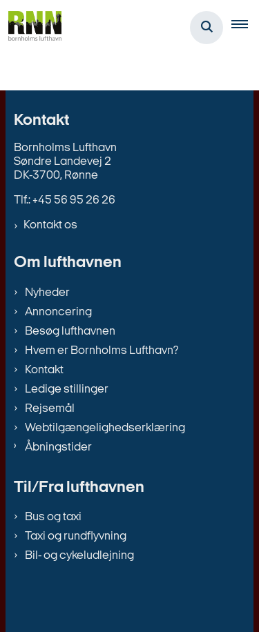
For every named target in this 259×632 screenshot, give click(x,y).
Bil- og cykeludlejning (79, 556)
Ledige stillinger (66, 389)
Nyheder (47, 293)
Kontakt (44, 370)
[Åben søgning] (206, 27)
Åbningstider (58, 447)
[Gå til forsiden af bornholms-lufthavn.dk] (30, 28)
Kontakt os (50, 225)
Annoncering (58, 312)
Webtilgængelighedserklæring (105, 428)
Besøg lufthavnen (70, 331)
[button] (245, 27)
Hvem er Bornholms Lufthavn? (101, 351)
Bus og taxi (53, 517)
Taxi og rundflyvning (75, 536)
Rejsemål (50, 409)
